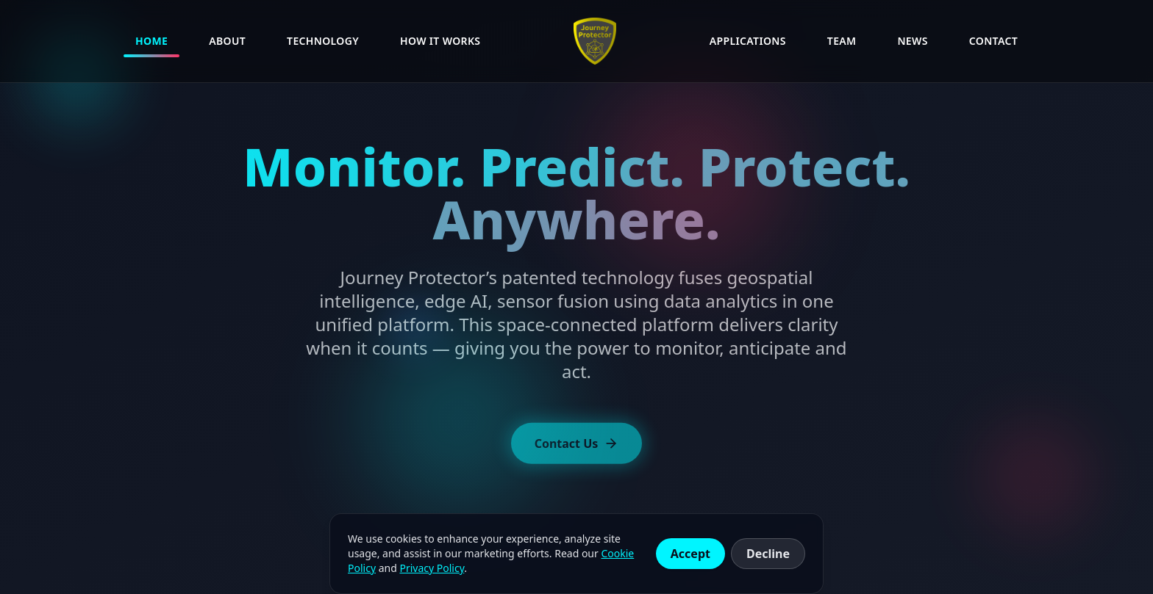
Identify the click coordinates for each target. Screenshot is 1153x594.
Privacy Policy (431, 568)
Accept (690, 554)
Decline (768, 554)
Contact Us (577, 446)
